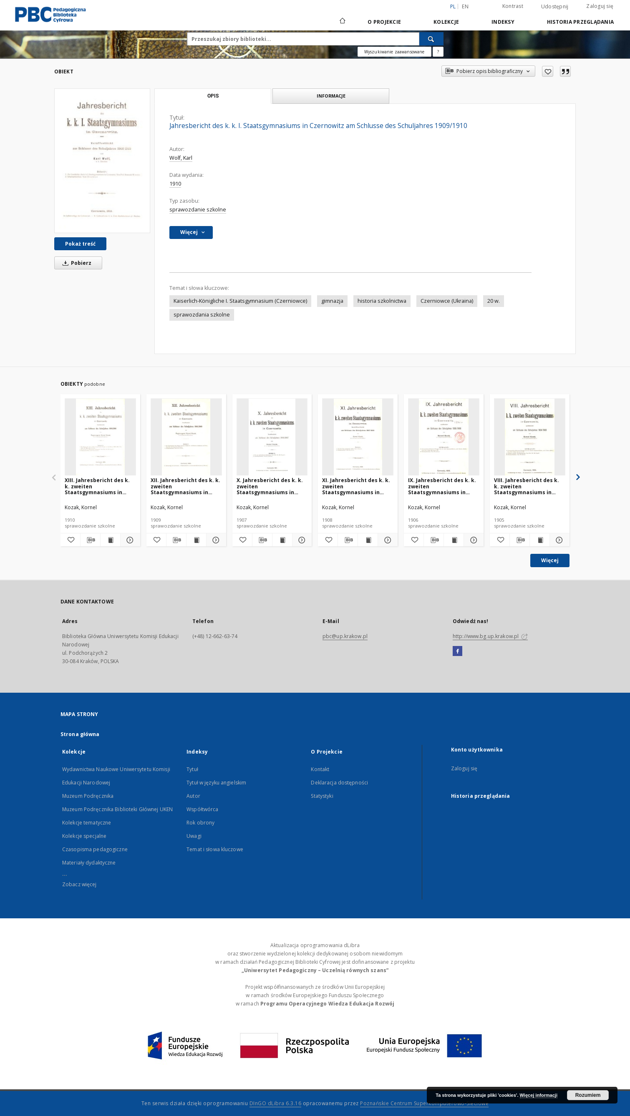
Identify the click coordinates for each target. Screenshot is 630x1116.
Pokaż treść (80, 243)
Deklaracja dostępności (339, 782)
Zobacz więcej (79, 884)
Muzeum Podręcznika (87, 795)
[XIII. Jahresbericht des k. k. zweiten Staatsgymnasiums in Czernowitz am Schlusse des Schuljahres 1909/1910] (100, 437)
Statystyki (322, 795)
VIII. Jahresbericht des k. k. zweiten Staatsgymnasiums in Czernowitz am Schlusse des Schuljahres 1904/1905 (528, 486)
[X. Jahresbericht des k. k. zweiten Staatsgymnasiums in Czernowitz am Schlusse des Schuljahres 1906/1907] (272, 437)
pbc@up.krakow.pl (345, 636)
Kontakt (320, 769)
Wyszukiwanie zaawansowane (394, 52)
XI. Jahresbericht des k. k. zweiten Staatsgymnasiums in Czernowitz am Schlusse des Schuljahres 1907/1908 (356, 486)
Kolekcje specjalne (84, 836)
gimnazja (332, 300)
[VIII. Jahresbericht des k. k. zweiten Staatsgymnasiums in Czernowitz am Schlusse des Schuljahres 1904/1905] (529, 437)
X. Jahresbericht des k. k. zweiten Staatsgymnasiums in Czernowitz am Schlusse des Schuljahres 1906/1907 (271, 486)
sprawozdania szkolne (202, 314)
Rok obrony (200, 822)
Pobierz (75, 263)
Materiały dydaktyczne (89, 862)
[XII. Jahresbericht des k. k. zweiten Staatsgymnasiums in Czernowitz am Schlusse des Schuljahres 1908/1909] (186, 437)
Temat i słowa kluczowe (214, 849)
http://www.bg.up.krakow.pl (490, 636)
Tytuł (192, 769)
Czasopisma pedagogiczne (95, 849)
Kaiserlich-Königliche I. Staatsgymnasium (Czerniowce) (240, 300)
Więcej (550, 560)
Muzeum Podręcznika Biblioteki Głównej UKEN (117, 809)
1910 (175, 183)
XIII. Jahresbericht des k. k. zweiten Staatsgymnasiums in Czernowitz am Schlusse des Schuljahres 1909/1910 (99, 486)
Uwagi (194, 836)
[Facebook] (457, 651)
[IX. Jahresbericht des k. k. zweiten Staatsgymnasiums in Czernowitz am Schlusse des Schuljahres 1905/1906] (443, 437)
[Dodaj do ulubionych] (547, 71)
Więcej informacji (538, 1095)
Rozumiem (588, 1095)
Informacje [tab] (331, 96)
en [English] (465, 6)
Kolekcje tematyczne (86, 822)
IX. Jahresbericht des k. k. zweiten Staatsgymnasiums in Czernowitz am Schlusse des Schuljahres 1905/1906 (442, 486)
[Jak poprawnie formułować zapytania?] (438, 52)
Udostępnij (555, 6)
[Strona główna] (342, 22)
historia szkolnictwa (382, 300)
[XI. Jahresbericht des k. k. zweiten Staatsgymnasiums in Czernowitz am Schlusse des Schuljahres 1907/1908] (358, 437)
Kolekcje (446, 21)
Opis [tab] (213, 96)
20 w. (493, 300)
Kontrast (512, 6)
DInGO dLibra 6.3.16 (275, 1103)
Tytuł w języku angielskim (216, 782)
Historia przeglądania (580, 21)
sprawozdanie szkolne (197, 209)
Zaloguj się (599, 6)
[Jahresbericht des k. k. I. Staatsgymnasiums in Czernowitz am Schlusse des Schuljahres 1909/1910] (102, 160)
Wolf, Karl (180, 157)
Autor (193, 795)
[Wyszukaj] (431, 38)
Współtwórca (202, 809)
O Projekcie (384, 21)
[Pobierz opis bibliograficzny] (90, 540)
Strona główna (80, 734)
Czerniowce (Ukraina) (447, 300)
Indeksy (502, 21)
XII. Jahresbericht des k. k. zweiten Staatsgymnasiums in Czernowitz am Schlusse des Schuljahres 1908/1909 (185, 486)
